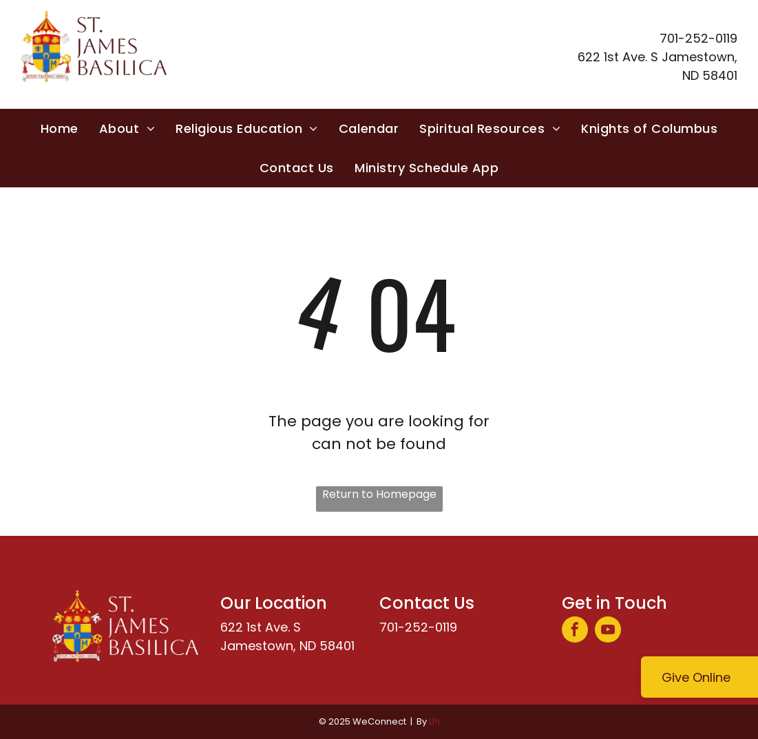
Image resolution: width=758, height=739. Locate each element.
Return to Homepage (379, 494)
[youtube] (608, 631)
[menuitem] (59, 128)
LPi (434, 721)
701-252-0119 (418, 627)
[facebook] (575, 631)
